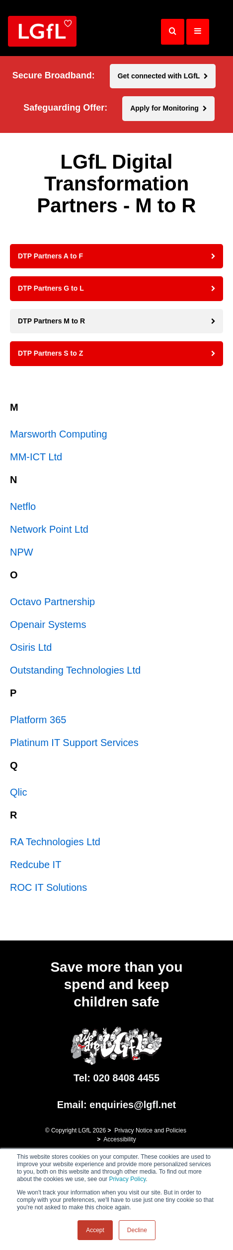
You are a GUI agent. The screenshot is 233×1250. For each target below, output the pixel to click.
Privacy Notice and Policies (150, 1130)
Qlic (18, 792)
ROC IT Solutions (48, 887)
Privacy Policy (127, 1179)
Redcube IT (35, 864)
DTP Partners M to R (51, 321)
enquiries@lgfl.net (132, 1104)
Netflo (23, 506)
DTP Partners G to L (51, 288)
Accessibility (119, 1139)
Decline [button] (137, 1230)
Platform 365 (38, 719)
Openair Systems (48, 624)
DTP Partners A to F (50, 256)
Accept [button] (95, 1230)
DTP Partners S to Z (50, 353)
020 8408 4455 (126, 1077)
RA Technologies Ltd (55, 841)
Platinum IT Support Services (74, 742)
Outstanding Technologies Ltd (75, 670)
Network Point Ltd (49, 529)
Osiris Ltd (31, 647)
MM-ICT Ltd (36, 456)
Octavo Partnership (52, 601)
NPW (21, 552)
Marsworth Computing (58, 434)
